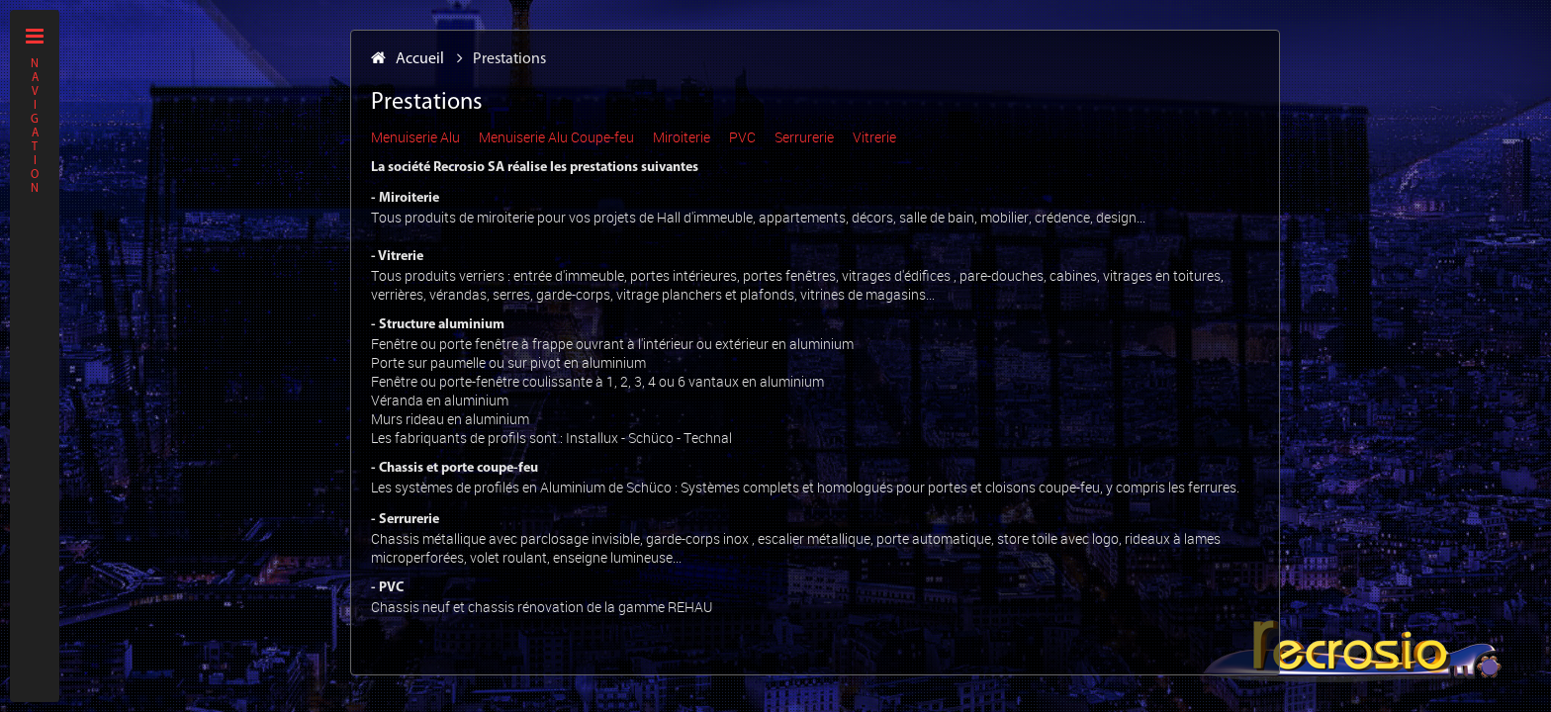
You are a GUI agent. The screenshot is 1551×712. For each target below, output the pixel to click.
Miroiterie (681, 137)
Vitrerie (874, 137)
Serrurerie (804, 137)
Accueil (407, 59)
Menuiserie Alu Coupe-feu (556, 137)
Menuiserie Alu (415, 137)
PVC (742, 137)
